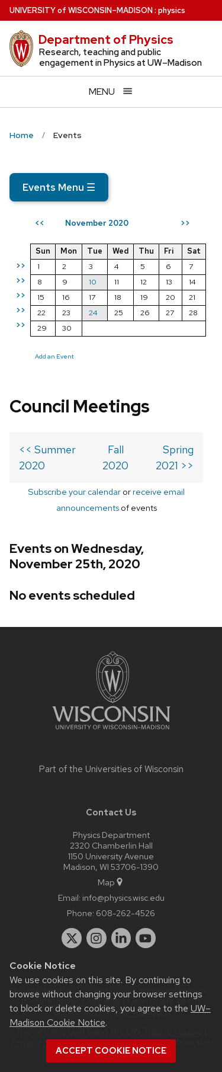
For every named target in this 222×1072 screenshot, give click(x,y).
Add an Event (54, 356)
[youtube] (146, 938)
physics (171, 10)
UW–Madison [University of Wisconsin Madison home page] (81, 10)
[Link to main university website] (111, 731)
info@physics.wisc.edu (123, 897)
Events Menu (58, 187)
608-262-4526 (125, 913)
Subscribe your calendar (74, 491)
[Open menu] (111, 91)
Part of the (111, 769)
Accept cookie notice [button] (111, 1051)
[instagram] (96, 938)
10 (92, 282)
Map (111, 882)
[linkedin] (121, 938)
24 (93, 313)
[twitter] (72, 938)
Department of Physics (105, 39)
